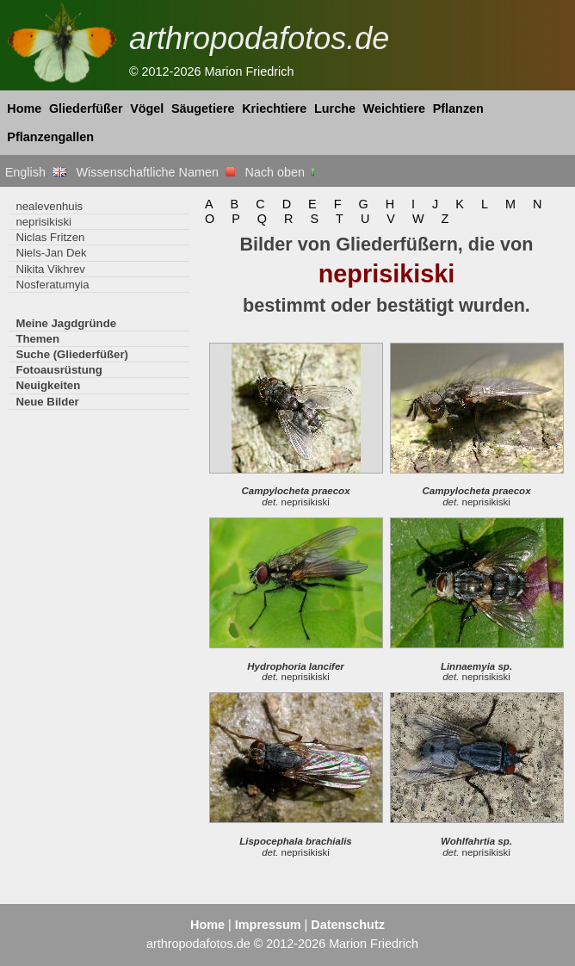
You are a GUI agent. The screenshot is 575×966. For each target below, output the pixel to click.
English (35, 172)
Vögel (147, 108)
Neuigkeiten (47, 385)
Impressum (268, 925)
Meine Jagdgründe (65, 323)
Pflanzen (458, 108)
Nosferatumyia (52, 284)
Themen (37, 338)
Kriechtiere (274, 108)
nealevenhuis (49, 206)
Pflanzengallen (50, 137)
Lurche (335, 108)
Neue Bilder (46, 401)
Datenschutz (348, 925)
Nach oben (281, 172)
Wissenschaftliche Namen (155, 172)
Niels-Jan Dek (50, 252)
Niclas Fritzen (49, 237)
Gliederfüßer (86, 108)
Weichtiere (394, 108)
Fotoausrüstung (58, 369)
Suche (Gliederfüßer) (71, 354)
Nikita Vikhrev (49, 269)
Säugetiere (203, 108)
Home (24, 108)
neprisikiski (43, 221)
